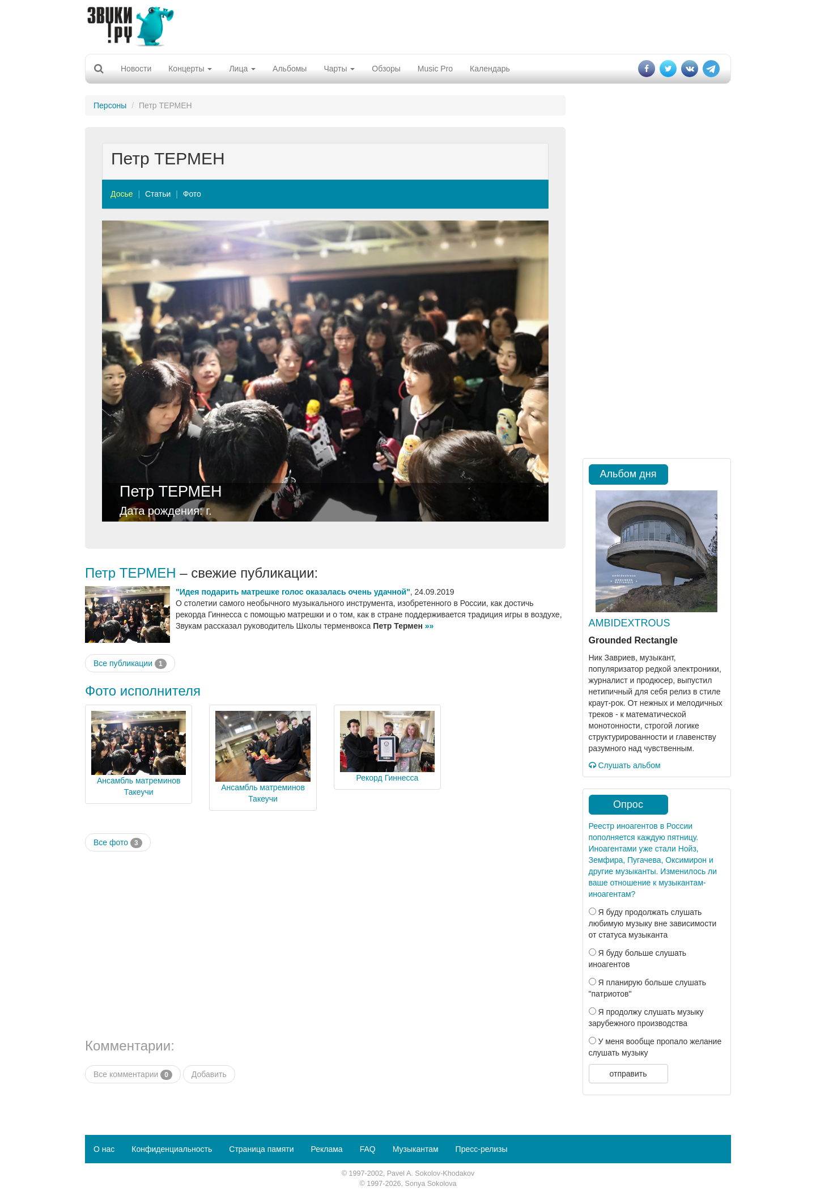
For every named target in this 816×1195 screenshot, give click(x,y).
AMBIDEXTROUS (629, 623)
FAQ (368, 1149)
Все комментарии (133, 1075)
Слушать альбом (625, 765)
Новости (136, 68)
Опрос (628, 804)
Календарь (490, 68)
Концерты (190, 68)
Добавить (209, 1074)
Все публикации (130, 664)
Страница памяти (261, 1149)
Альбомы (290, 68)
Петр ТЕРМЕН (171, 491)
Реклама (326, 1149)
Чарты (339, 68)
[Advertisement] (408, 25)
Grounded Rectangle (633, 640)
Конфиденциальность (171, 1149)
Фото (192, 193)
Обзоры (386, 68)
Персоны (110, 105)
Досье (121, 193)
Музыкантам (416, 1149)
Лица (242, 68)
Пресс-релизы (482, 1149)
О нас (104, 1149)
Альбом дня (628, 474)
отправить (628, 1073)
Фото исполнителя (143, 690)
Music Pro (435, 68)
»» (429, 625)
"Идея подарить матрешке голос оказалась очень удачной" (293, 591)
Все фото (118, 843)
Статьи (158, 193)
